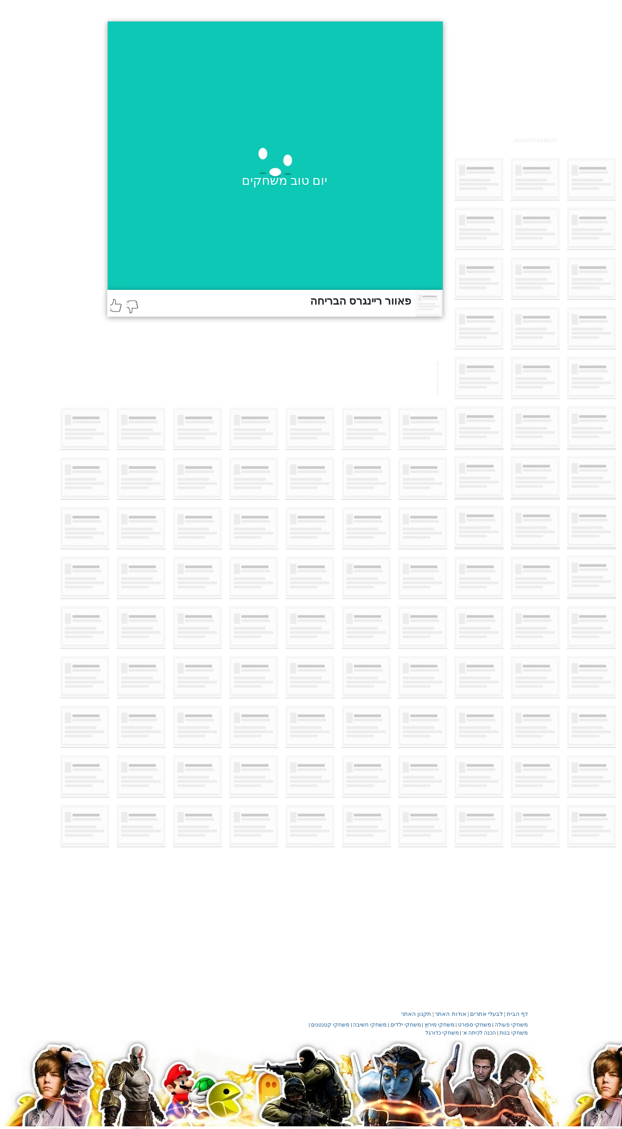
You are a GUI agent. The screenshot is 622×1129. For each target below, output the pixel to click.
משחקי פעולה (511, 1025)
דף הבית (517, 1013)
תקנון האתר (416, 1013)
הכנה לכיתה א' (479, 1033)
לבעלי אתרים (486, 1013)
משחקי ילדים (406, 1025)
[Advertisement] (536, 77)
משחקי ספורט (474, 1025)
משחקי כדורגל (442, 1033)
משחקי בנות (514, 1033)
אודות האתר (450, 1013)
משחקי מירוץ (439, 1025)
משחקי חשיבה (370, 1025)
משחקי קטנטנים (330, 1025)
